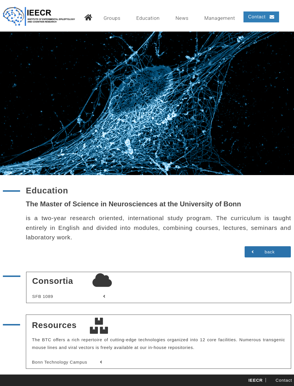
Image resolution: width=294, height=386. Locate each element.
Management (219, 18)
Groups (112, 18)
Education (148, 18)
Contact (284, 380)
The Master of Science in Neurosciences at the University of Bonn (133, 204)
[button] (261, 16)
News (182, 18)
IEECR (255, 380)
